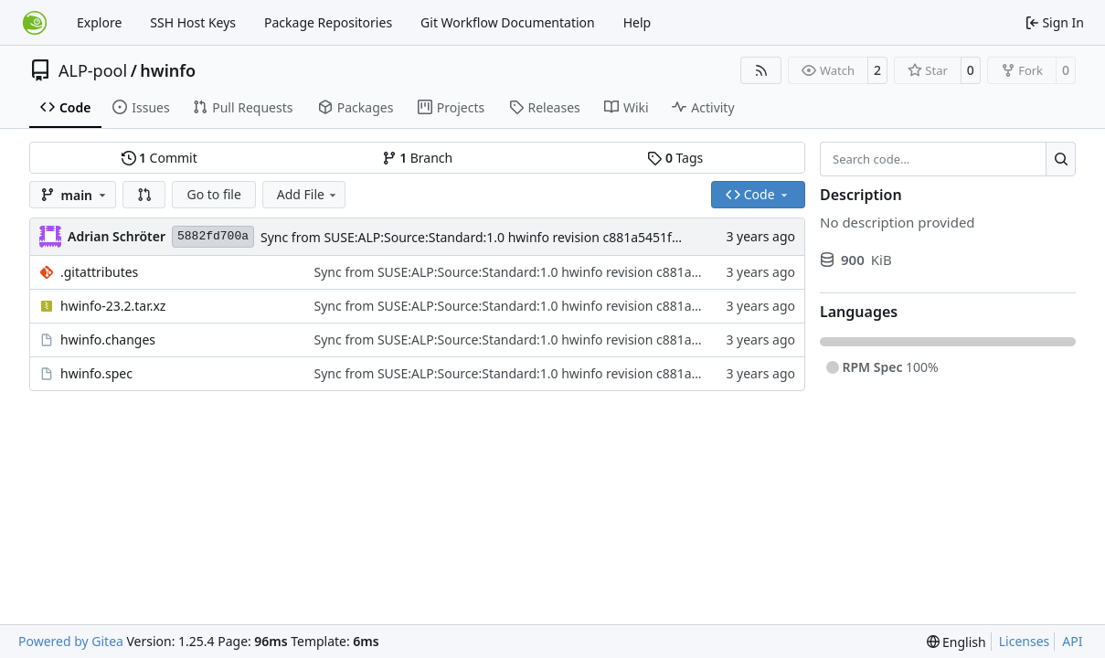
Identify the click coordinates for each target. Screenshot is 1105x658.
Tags (675, 157)
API (1072, 641)
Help (637, 22)
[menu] (956, 642)
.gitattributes (99, 272)
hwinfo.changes (107, 339)
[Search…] (1061, 159)
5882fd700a (213, 236)
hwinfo (168, 70)
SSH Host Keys (193, 22)
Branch (417, 157)
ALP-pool (92, 70)
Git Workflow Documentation (507, 22)
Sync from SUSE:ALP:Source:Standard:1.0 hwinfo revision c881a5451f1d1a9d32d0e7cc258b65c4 (545, 237)
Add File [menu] (308, 194)
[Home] (34, 22)
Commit (159, 157)
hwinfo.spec (96, 373)
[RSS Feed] (761, 70)
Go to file (213, 194)
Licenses (1024, 641)
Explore (99, 22)
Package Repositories (328, 22)
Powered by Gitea (70, 641)
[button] (144, 194)
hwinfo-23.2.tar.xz (112, 305)
